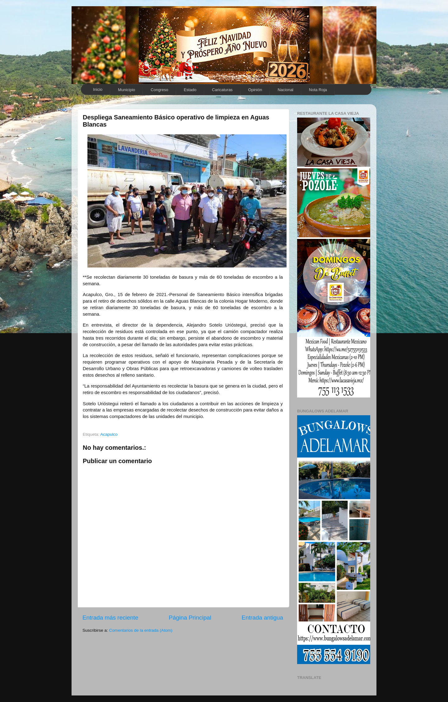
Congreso (159, 89)
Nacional (285, 89)
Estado (190, 89)
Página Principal (190, 617)
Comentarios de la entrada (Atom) (140, 630)
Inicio (97, 89)
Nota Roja (318, 89)
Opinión (255, 89)
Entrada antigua (262, 617)
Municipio (126, 89)
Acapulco (109, 434)
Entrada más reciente (110, 617)
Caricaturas (222, 89)
